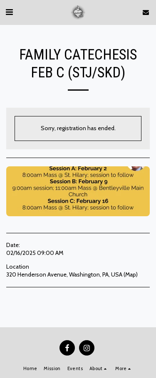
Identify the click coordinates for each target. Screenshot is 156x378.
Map (130, 274)
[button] (9, 12)
